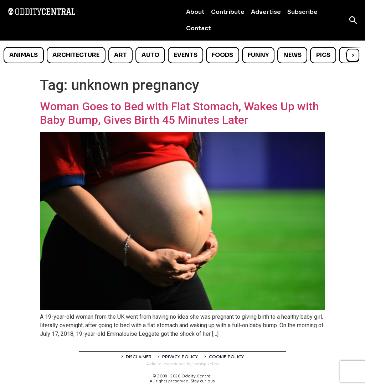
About (195, 12)
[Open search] (353, 20)
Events (185, 55)
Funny (258, 55)
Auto (150, 55)
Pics (323, 55)
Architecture (75, 55)
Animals (23, 55)
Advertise (266, 12)
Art (120, 55)
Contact (198, 28)
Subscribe (302, 12)
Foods (222, 55)
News (292, 55)
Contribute (228, 12)
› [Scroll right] (353, 55)
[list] (182, 55)
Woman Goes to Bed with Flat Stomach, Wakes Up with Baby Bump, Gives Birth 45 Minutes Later (179, 113)
